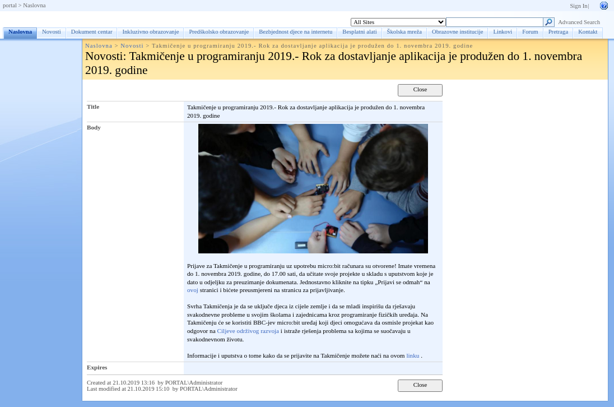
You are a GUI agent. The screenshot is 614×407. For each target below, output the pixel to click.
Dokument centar (92, 32)
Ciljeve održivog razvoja (248, 330)
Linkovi (502, 32)
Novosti (51, 32)
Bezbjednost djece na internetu (295, 32)
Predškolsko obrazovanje (219, 32)
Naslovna (34, 5)
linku (412, 355)
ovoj (192, 289)
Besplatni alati (359, 32)
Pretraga (558, 32)
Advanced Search (579, 22)
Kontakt (587, 32)
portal (10, 5)
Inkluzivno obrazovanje (150, 32)
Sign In (578, 6)
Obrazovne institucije (457, 32)
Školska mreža (404, 32)
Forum (530, 32)
